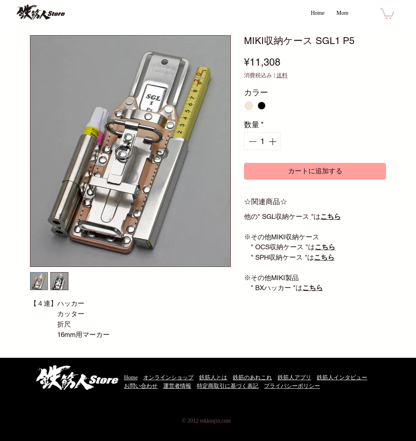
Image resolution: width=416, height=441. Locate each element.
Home (131, 378)
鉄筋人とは (213, 378)
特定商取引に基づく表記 (227, 386)
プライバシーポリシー (292, 386)
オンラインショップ (168, 378)
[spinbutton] (262, 141)
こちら (330, 216)
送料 (282, 75)
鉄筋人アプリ (294, 378)
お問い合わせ (141, 386)
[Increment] (273, 141)
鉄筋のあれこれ (252, 378)
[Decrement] (251, 141)
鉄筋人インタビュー (342, 378)
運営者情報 (177, 386)
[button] (387, 13)
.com (225, 421)
